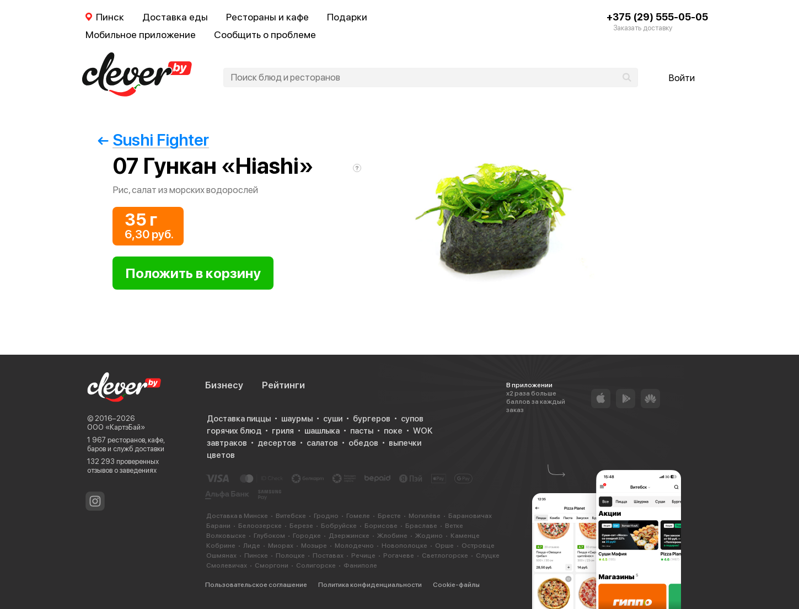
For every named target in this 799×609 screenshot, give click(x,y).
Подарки (347, 17)
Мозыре (314, 545)
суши (332, 419)
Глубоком (269, 535)
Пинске (256, 555)
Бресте (389, 516)
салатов (322, 443)
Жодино (429, 535)
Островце (478, 545)
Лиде (251, 545)
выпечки (405, 443)
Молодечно (354, 545)
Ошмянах (221, 555)
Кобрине (220, 545)
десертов (277, 443)
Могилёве (425, 516)
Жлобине (392, 535)
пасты (361, 431)
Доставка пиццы (239, 419)
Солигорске (316, 565)
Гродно (326, 516)
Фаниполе (360, 565)
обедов (363, 443)
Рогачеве (398, 555)
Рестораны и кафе (267, 17)
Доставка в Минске (237, 516)
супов (412, 419)
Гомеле (358, 516)
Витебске (291, 516)
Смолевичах (226, 565)
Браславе (421, 526)
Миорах (280, 545)
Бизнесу (224, 385)
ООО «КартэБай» (116, 427)
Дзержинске (349, 535)
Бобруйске (339, 526)
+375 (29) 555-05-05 (657, 17)
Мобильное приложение (140, 34)
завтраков (227, 443)
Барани (218, 526)
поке (393, 431)
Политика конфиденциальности (370, 584)
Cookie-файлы (456, 584)
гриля (283, 431)
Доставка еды (175, 17)
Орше (444, 545)
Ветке (454, 526)
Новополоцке (404, 545)
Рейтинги (283, 385)
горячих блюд (234, 431)
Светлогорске (445, 555)
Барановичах (470, 516)
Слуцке (488, 555)
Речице (363, 555)
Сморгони (271, 565)
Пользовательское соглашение (256, 584)
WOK (422, 431)
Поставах (328, 555)
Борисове (381, 526)
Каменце (465, 535)
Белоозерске (260, 526)
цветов (221, 455)
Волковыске (226, 535)
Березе (301, 526)
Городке (307, 535)
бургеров (371, 419)
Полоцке (290, 555)
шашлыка (322, 431)
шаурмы (297, 419)
